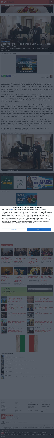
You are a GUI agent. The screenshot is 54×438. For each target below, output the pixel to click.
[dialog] (27, 219)
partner (11, 209)
